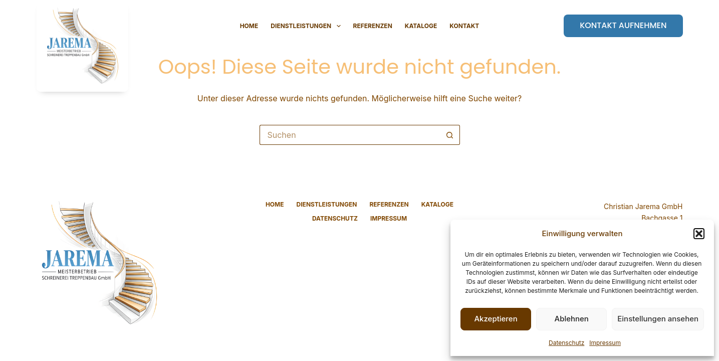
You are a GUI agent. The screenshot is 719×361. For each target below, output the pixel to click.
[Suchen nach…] (350, 135)
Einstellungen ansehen (657, 318)
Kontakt (464, 26)
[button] (699, 234)
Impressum (605, 342)
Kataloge (421, 26)
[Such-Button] (450, 135)
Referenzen (372, 26)
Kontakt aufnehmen (623, 25)
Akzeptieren (495, 318)
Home (249, 26)
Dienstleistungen (307, 26)
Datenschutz (566, 342)
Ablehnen (572, 318)
